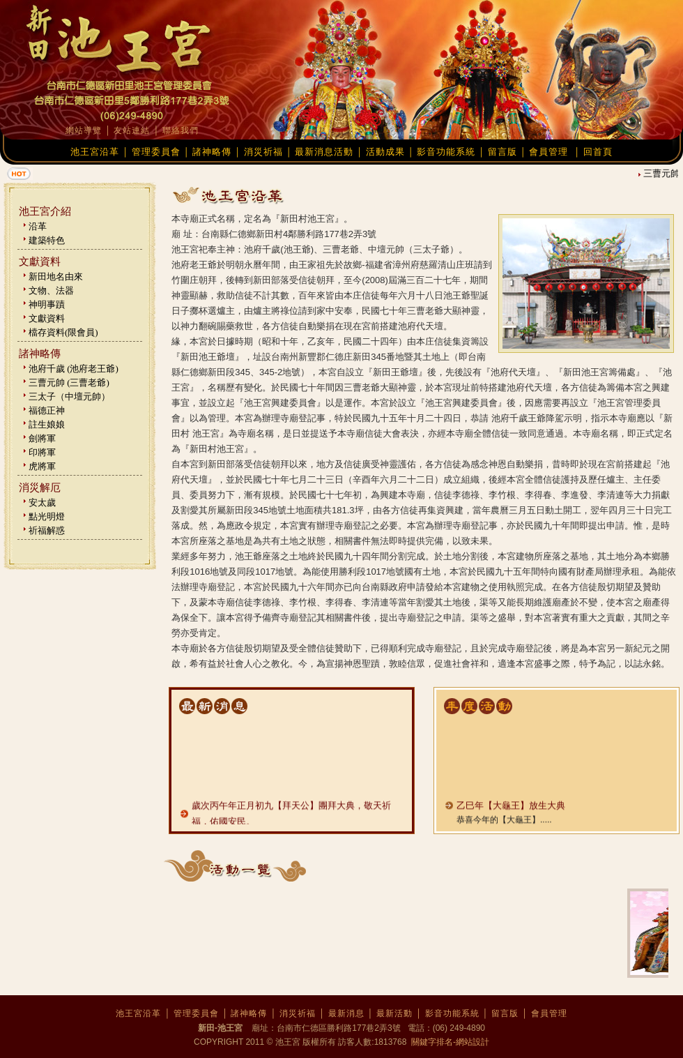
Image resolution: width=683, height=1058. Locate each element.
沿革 (38, 226)
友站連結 (132, 130)
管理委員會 (156, 151)
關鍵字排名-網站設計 (449, 1042)
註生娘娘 (47, 424)
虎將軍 (42, 466)
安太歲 (42, 502)
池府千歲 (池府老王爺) (73, 368)
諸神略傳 (211, 151)
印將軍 (42, 452)
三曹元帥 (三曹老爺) (69, 382)
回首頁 (598, 151)
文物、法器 (51, 290)
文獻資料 (47, 318)
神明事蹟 (47, 304)
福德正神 (47, 410)
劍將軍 (42, 438)
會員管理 (548, 151)
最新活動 (394, 1013)
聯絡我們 (180, 130)
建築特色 (47, 240)
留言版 (502, 151)
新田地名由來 (56, 276)
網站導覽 (84, 130)
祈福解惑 (47, 530)
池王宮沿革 (94, 151)
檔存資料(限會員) (63, 332)
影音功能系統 (446, 151)
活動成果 (385, 151)
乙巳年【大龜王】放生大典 (510, 814)
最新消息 (346, 1013)
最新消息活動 (324, 151)
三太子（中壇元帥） (69, 396)
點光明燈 (47, 516)
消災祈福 (263, 151)
